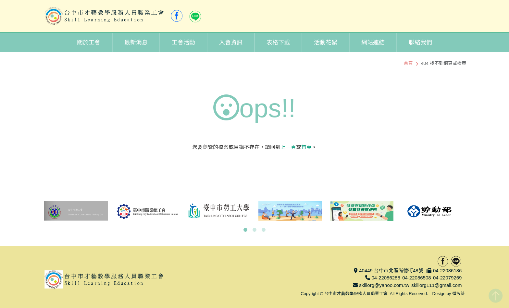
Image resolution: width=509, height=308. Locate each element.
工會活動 (183, 42)
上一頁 (288, 147)
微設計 (458, 293)
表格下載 (278, 42)
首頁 (408, 63)
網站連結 (373, 42)
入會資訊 (230, 42)
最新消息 (136, 42)
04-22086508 (416, 277)
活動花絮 (325, 42)
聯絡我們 (420, 42)
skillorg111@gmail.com (436, 285)
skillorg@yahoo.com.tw (384, 285)
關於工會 (88, 42)
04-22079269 (447, 277)
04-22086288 (385, 277)
